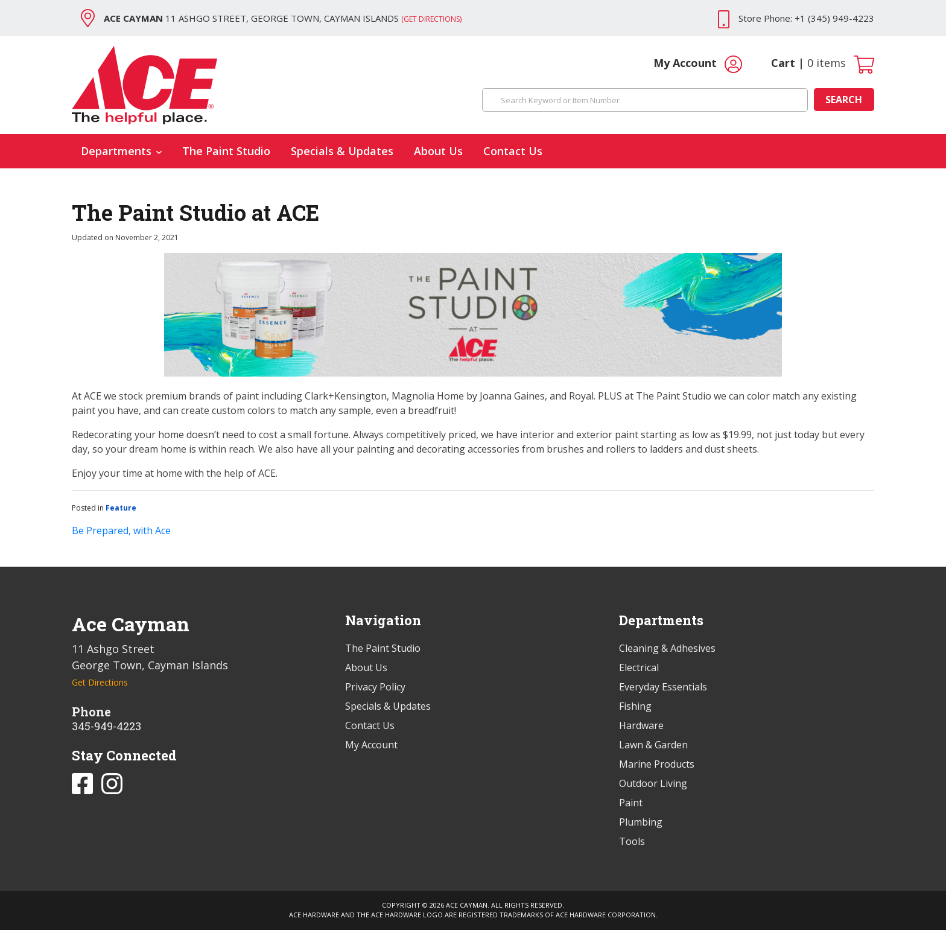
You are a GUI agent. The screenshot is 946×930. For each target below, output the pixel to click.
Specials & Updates (342, 151)
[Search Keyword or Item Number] (645, 100)
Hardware (641, 725)
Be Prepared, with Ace (121, 530)
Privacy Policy (375, 686)
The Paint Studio (226, 151)
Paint (631, 802)
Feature (121, 508)
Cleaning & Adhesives (667, 648)
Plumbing (640, 822)
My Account (697, 64)
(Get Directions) (431, 19)
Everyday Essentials (663, 686)
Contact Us (512, 151)
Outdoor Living (653, 783)
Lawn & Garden (653, 744)
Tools (632, 841)
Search (843, 99)
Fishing (635, 706)
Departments (121, 151)
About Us (438, 151)
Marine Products (656, 764)
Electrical (639, 667)
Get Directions (100, 682)
